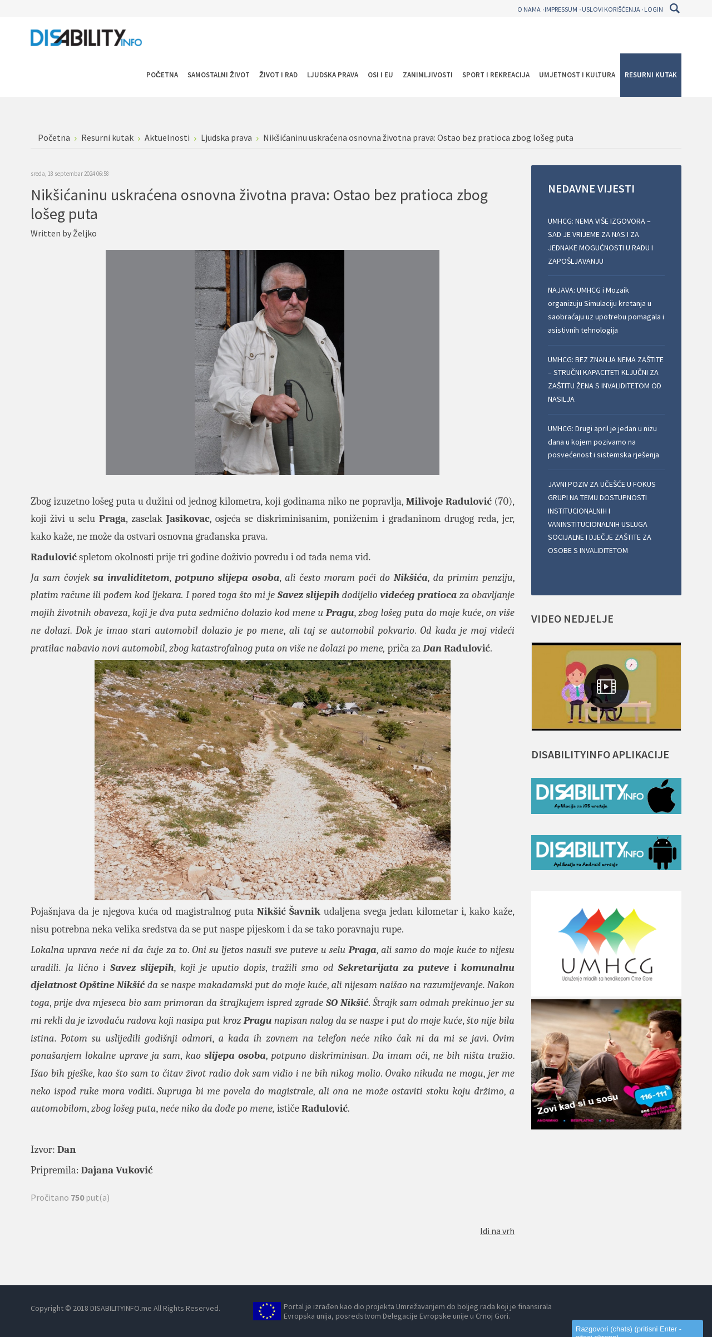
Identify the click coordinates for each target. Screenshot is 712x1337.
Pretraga (674, 8)
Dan (66, 1149)
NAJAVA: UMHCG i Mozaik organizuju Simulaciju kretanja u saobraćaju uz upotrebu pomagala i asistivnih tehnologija (606, 309)
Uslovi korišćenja (611, 9)
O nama (529, 9)
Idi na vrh (497, 1230)
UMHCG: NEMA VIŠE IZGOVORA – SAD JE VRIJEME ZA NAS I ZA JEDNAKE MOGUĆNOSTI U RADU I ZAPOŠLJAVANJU (600, 240)
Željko (85, 233)
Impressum (561, 9)
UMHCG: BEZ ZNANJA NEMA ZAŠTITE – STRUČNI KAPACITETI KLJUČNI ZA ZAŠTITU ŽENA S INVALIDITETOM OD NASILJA (606, 379)
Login (653, 9)
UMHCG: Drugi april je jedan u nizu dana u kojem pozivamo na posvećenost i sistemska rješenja (603, 441)
